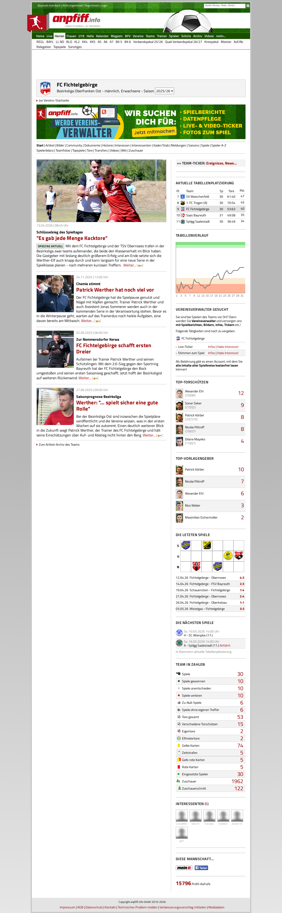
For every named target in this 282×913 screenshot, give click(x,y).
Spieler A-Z (218, 145)
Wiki (124, 150)
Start (39, 145)
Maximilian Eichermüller (201, 517)
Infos (211, 346)
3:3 (242, 608)
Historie (107, 145)
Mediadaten (216, 907)
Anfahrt (225, 645)
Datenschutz (94, 907)
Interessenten (141, 145)
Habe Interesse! (227, 346)
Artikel (49, 145)
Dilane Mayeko (195, 439)
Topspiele (78, 150)
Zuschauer (136, 150)
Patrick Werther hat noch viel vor (115, 290)
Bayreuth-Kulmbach (49, 5)
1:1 (242, 602)
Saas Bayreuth (196, 215)
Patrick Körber (194, 415)
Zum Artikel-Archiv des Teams (59, 444)
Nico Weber (192, 505)
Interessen (122, 145)
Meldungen (178, 145)
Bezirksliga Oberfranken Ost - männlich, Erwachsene (98, 91)
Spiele (205, 145)
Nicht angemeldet (73, 5)
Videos (114, 150)
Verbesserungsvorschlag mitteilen (183, 907)
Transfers (101, 150)
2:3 (242, 583)
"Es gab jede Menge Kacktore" (71, 238)
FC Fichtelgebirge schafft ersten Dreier (114, 348)
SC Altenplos (197, 635)
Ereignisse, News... (221, 163)
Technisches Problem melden (138, 907)
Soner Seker (193, 403)
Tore (90, 150)
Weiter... (129, 265)
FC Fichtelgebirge (197, 208)
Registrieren (92, 5)
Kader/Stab (161, 145)
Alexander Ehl (194, 391)
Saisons (193, 145)
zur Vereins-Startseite (54, 100)
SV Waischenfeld (197, 196)
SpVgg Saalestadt (198, 221)
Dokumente (92, 145)
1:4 (242, 590)
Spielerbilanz (45, 150)
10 (241, 469)
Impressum (67, 907)
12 (241, 393)
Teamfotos (63, 150)
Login (104, 5)
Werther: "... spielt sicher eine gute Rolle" (117, 405)
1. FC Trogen (194, 202)
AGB (80, 907)
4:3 (242, 577)
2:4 (242, 596)
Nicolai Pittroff (194, 427)
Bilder (60, 145)
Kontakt (110, 907)
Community (74, 145)
